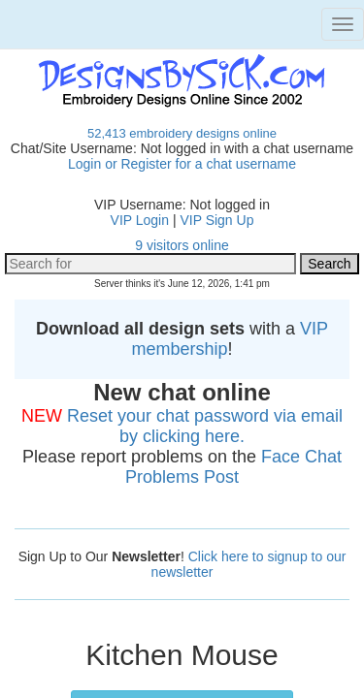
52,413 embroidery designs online (182, 133)
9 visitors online (182, 245)
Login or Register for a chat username (182, 164)
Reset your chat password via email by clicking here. (205, 426)
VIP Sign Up (216, 220)
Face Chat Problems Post (233, 467)
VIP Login (140, 220)
